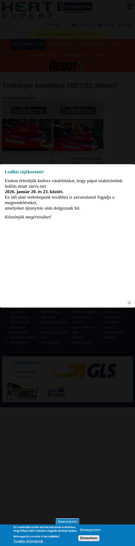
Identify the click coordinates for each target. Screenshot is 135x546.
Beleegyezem (90, 530)
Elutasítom (88, 538)
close (129, 332)
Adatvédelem (67, 522)
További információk (28, 541)
